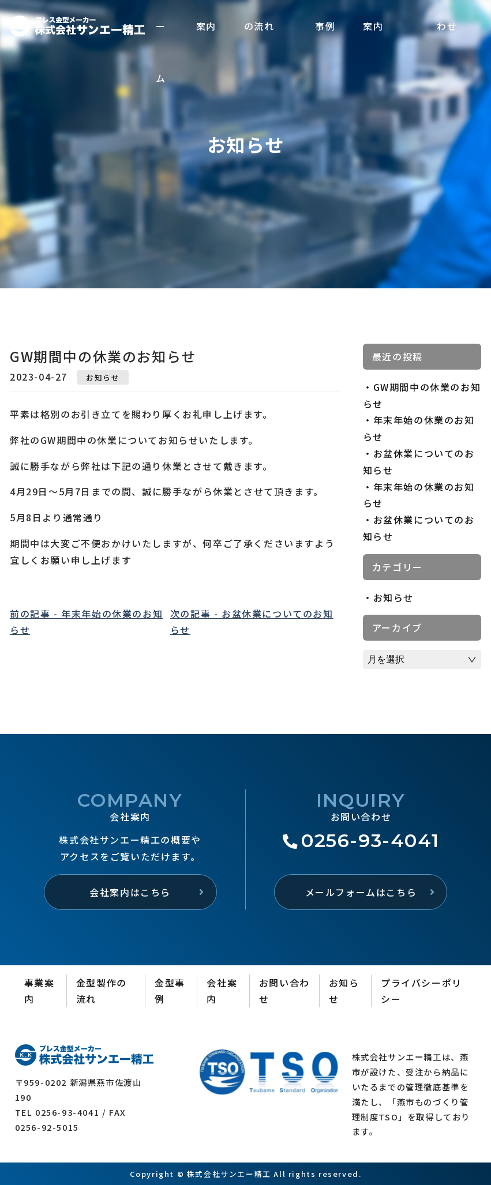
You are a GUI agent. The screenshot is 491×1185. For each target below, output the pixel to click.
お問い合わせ (284, 991)
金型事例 (170, 991)
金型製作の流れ (101, 991)
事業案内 (39, 991)
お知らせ (102, 377)
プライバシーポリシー (421, 991)
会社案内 (222, 991)
